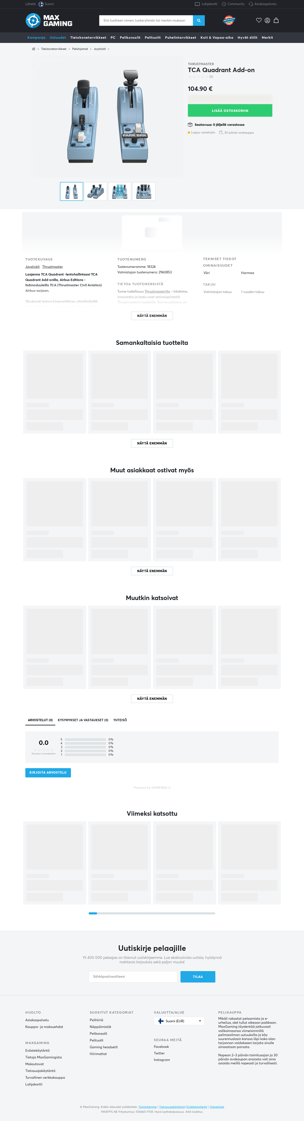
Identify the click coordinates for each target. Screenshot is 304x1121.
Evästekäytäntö (37, 1050)
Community (233, 4)
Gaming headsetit (104, 1047)
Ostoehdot (217, 1107)
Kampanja (36, 37)
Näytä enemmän (152, 443)
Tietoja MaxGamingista (43, 1057)
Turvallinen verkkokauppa (45, 1077)
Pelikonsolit (130, 37)
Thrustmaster (201, 64)
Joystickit (100, 49)
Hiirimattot (98, 1054)
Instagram (162, 1060)
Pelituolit (153, 37)
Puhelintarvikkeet (180, 37)
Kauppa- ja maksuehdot (44, 1027)
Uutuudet (58, 37)
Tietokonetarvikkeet (88, 37)
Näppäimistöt (100, 1027)
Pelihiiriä (96, 1020)
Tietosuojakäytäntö (40, 1071)
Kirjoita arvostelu (48, 772)
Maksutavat (34, 1064)
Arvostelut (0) (40, 720)
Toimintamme (147, 1107)
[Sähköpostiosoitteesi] (133, 977)
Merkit (267, 37)
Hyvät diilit (248, 37)
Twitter (159, 1053)
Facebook (161, 1046)
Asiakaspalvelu (266, 4)
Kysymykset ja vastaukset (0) (83, 720)
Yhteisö (120, 720)
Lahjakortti (209, 4)
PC (113, 37)
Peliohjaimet (80, 49)
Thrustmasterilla (157, 291)
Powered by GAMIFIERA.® (152, 787)
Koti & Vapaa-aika (217, 37)
